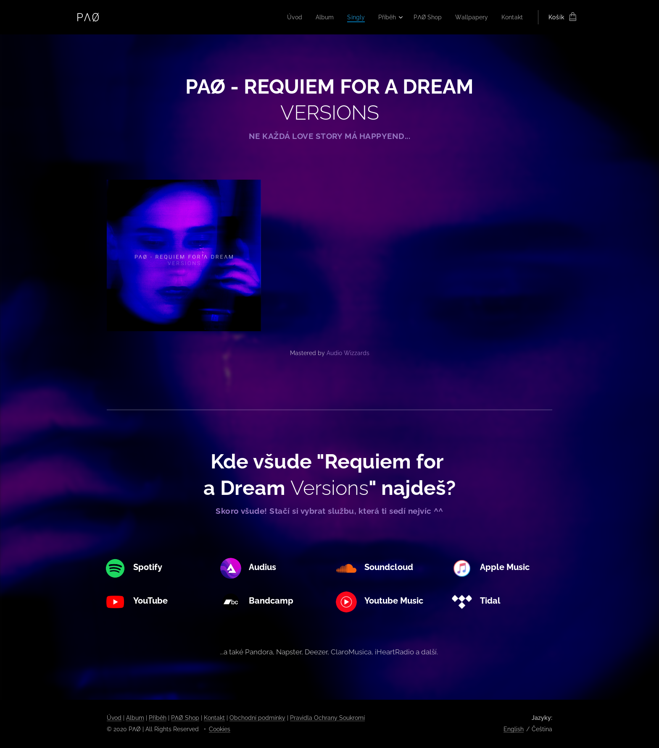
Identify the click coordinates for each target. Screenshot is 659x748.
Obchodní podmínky (257, 717)
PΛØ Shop (185, 717)
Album (135, 717)
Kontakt (214, 717)
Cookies (219, 729)
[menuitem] (285, 17)
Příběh (157, 717)
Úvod (114, 717)
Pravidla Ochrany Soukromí (327, 717)
